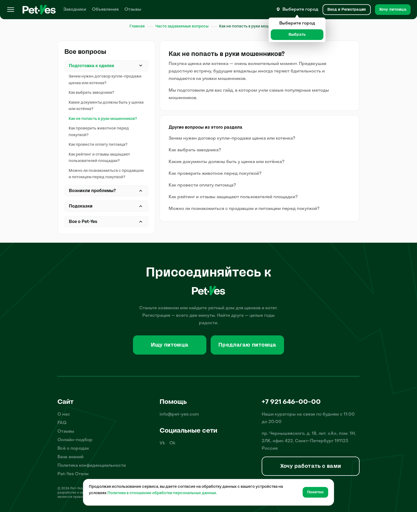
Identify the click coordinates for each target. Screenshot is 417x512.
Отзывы (132, 9)
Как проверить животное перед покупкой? (99, 132)
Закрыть (140, 66)
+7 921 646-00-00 (291, 402)
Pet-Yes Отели (73, 474)
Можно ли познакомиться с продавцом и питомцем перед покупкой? (106, 174)
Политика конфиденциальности (91, 466)
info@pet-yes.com (179, 414)
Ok (172, 443)
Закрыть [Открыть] (140, 191)
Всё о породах (73, 448)
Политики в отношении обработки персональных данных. (162, 493)
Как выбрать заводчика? (91, 93)
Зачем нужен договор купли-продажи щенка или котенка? (105, 80)
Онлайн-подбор (75, 440)
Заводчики (74, 9)
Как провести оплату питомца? (98, 145)
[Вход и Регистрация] (347, 9)
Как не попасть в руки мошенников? (103, 119)
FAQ (61, 423)
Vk (162, 443)
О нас (63, 414)
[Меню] (10, 9)
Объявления (105, 9)
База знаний (70, 457)
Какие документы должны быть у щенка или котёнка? (106, 106)
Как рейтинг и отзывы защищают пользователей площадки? (99, 158)
